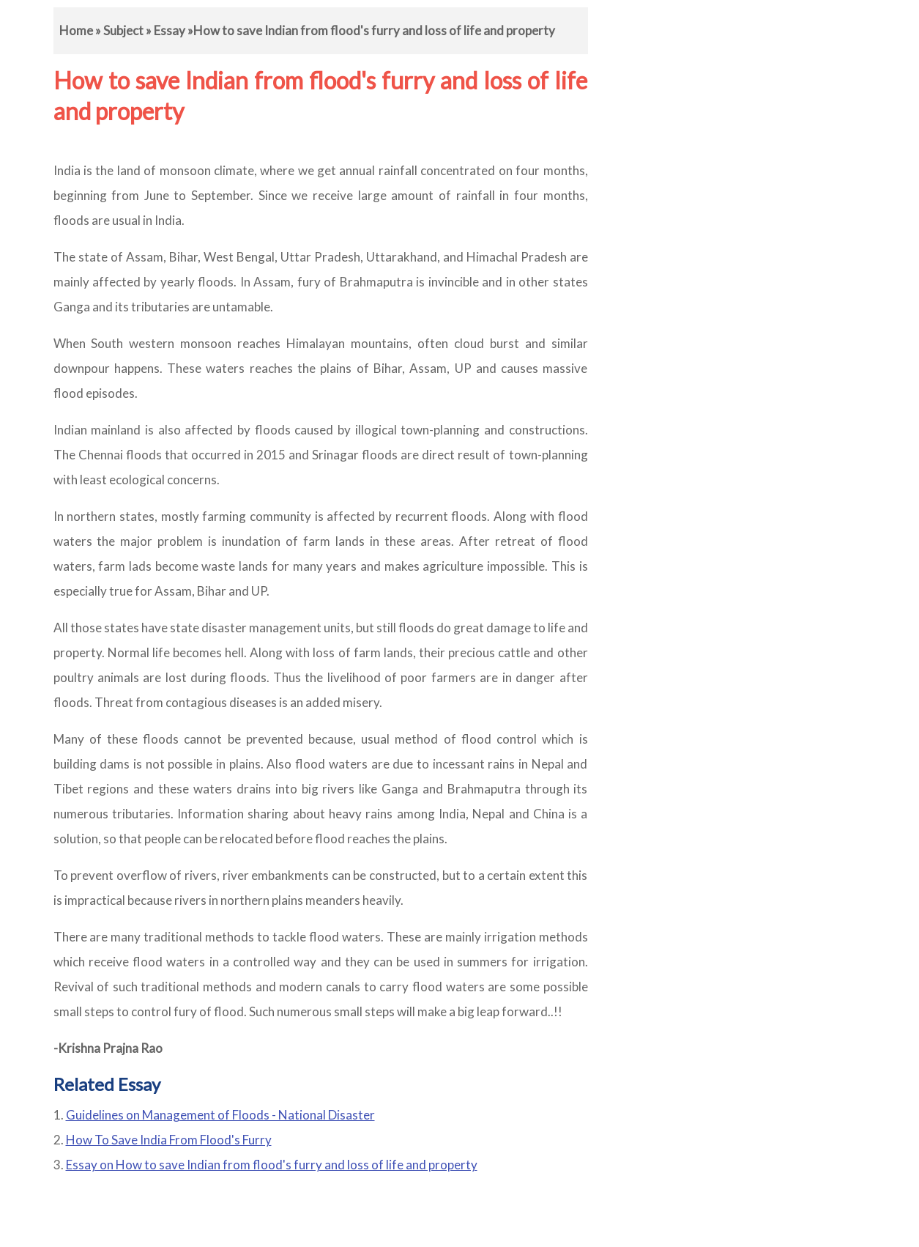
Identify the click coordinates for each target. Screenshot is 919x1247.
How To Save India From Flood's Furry (169, 1139)
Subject (123, 30)
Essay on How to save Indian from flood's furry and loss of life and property (271, 1164)
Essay (169, 30)
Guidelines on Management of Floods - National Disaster (220, 1114)
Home (76, 30)
